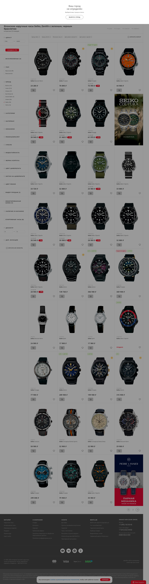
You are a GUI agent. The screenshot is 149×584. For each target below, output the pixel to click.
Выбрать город (74, 17)
